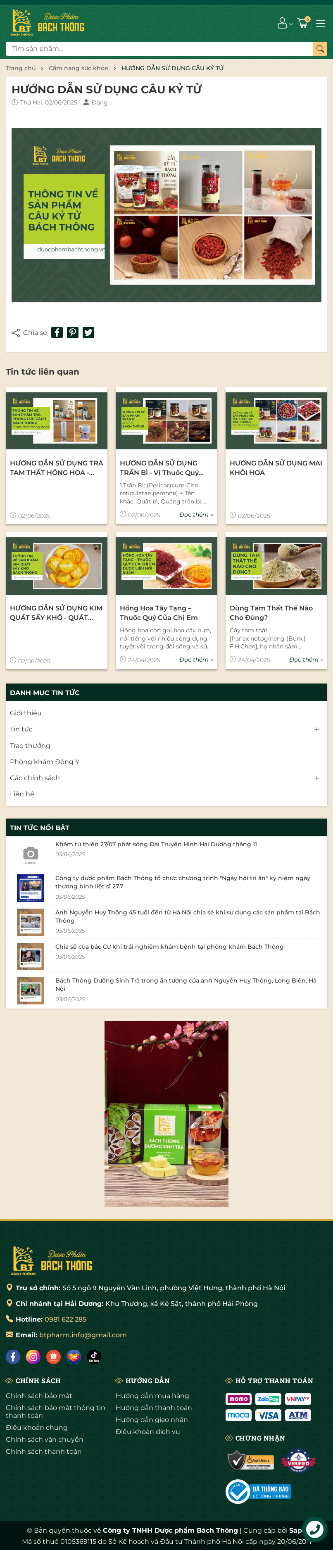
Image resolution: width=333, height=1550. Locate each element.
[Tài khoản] (282, 22)
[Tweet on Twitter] (88, 332)
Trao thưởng (30, 746)
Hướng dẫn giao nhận (152, 1420)
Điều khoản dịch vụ (148, 1432)
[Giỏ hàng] (303, 22)
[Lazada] (74, 1357)
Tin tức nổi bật (39, 828)
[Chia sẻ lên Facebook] (57, 332)
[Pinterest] (72, 332)
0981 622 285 (65, 1319)
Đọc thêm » (196, 514)
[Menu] (320, 22)
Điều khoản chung (37, 1427)
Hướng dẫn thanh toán (154, 1408)
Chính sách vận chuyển (44, 1439)
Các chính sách (35, 778)
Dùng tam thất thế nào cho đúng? (271, 612)
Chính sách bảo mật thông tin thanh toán (55, 1411)
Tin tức (21, 729)
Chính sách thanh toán (44, 1451)
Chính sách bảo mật (39, 1396)
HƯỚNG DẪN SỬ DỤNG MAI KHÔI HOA (276, 467)
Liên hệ (22, 794)
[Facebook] (13, 1357)
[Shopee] (53, 1357)
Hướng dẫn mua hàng (152, 1396)
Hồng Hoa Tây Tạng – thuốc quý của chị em (159, 612)
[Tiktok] (94, 1357)
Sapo (297, 1530)
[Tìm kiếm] (320, 49)
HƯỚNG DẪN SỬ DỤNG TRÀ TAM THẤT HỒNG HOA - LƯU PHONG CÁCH (56, 468)
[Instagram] (33, 1357)
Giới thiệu (26, 713)
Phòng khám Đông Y (44, 762)
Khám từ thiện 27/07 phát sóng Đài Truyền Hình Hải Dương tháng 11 (156, 844)
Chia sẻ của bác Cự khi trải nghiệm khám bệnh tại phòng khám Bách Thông (169, 946)
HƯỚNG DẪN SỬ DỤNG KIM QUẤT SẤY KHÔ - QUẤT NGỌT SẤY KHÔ (56, 613)
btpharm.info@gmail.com (83, 1335)
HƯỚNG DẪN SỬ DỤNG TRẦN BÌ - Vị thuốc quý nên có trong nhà (159, 468)
